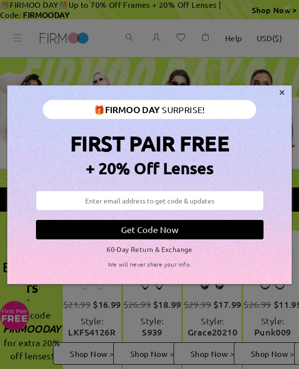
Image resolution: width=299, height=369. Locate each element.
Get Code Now (149, 229)
